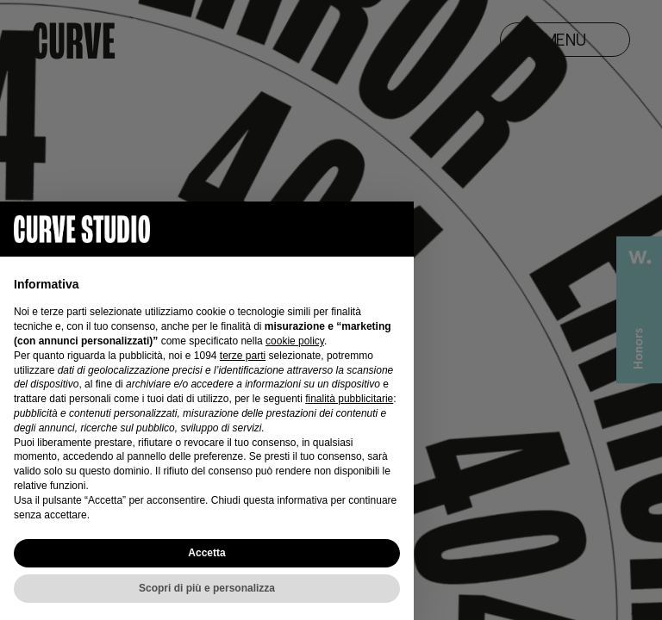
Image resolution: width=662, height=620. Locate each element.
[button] (391, 229)
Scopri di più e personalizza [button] (207, 588)
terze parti (242, 356)
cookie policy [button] (294, 341)
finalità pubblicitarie (349, 399)
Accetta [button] (206, 553)
